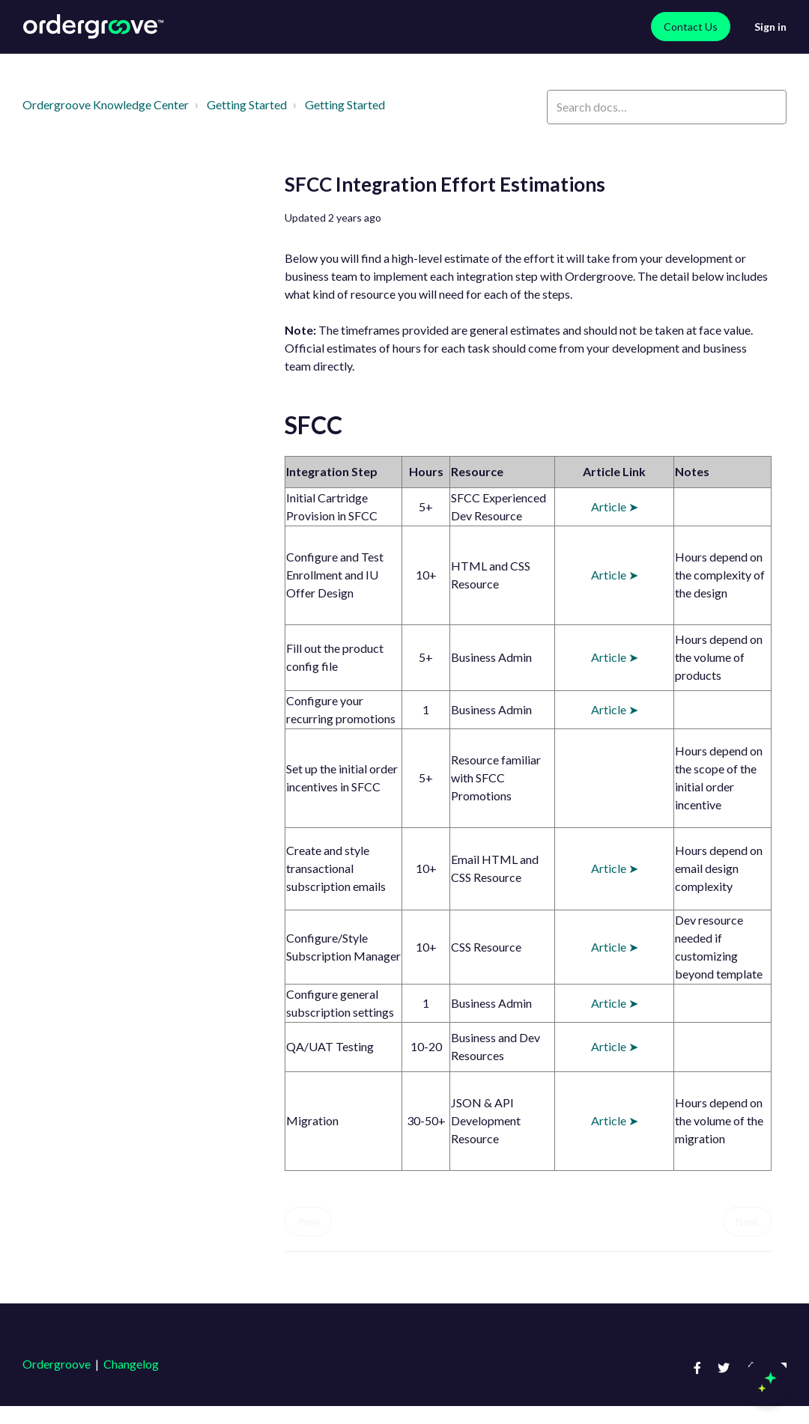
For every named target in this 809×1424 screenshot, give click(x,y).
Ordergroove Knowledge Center (105, 104)
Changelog (131, 1364)
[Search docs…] (667, 107)
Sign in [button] (770, 26)
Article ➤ (614, 506)
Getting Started (247, 104)
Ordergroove (56, 1364)
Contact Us (691, 26)
